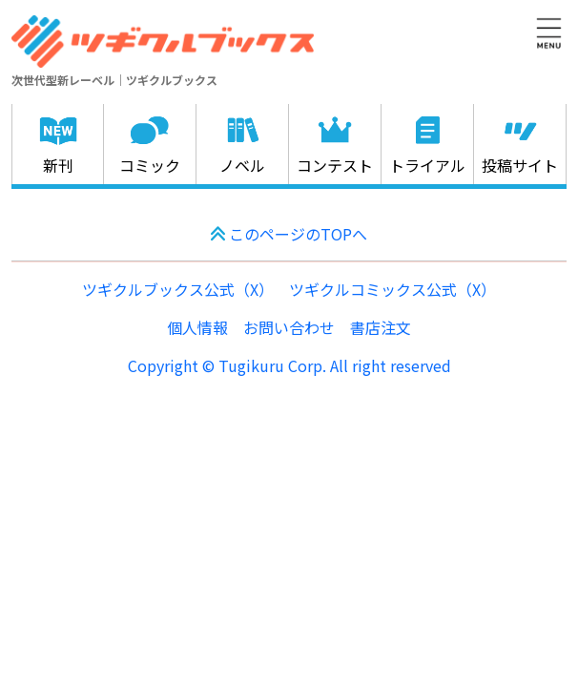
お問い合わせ (289, 327)
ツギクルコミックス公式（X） (392, 289)
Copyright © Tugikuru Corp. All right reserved (289, 365)
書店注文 (380, 327)
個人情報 (197, 327)
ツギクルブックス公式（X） (178, 289)
